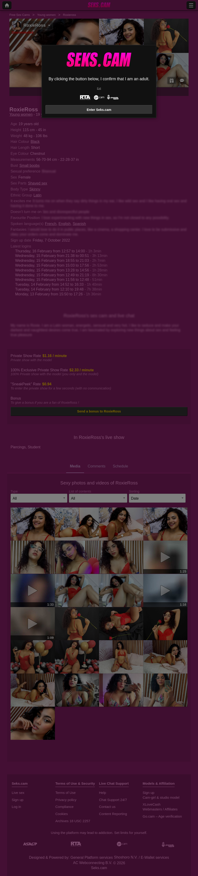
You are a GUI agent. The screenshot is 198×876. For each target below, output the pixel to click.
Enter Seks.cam (99, 110)
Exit (99, 88)
